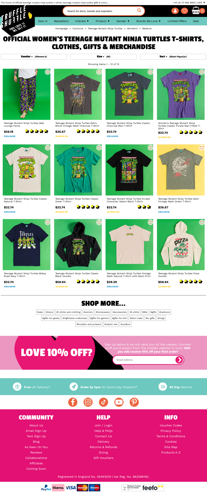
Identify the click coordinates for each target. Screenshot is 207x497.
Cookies (171, 441)
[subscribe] (179, 360)
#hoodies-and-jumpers (89, 324)
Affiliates (36, 463)
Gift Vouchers (103, 457)
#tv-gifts (150, 318)
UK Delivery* (31, 387)
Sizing (103, 452)
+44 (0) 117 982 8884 (184, 2)
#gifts (153, 312)
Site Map (170, 447)
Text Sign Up (36, 436)
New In (43, 21)
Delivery (103, 441)
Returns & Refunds (103, 447)
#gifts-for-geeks (51, 318)
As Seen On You (36, 447)
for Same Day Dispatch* (103, 387)
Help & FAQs (103, 430)
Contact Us (103, 436)
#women (88, 312)
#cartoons (164, 312)
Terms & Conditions (170, 436)
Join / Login (103, 425)
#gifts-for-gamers (99, 318)
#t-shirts (134, 312)
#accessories (120, 312)
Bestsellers (61, 21)
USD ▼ (201, 2)
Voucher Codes (171, 425)
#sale (40, 312)
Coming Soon (36, 468)
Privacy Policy (171, 430)
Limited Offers (177, 21)
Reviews (36, 452)
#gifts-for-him (119, 318)
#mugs (161, 318)
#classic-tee (111, 324)
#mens (49, 312)
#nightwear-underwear (75, 318)
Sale (196, 21)
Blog (36, 441)
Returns (175, 387)
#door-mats (136, 318)
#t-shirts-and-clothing (68, 312)
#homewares (103, 312)
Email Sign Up (36, 430)
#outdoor (125, 324)
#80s (144, 312)
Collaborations (36, 457)
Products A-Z (171, 452)
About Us (36, 425)
